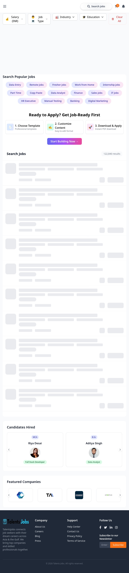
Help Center (73, 526)
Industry (65, 17)
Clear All (117, 19)
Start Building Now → (65, 141)
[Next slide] (120, 450)
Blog (37, 536)
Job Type (39, 19)
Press (38, 540)
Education (93, 17)
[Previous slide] (9, 450)
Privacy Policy (74, 536)
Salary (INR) (14, 19)
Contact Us (73, 531)
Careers (39, 531)
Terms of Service (76, 540)
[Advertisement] (64, 45)
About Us (40, 526)
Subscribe (118, 544)
